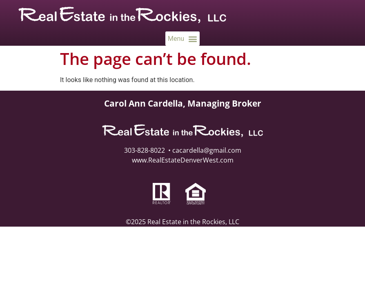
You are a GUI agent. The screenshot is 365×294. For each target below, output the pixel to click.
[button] (182, 38)
